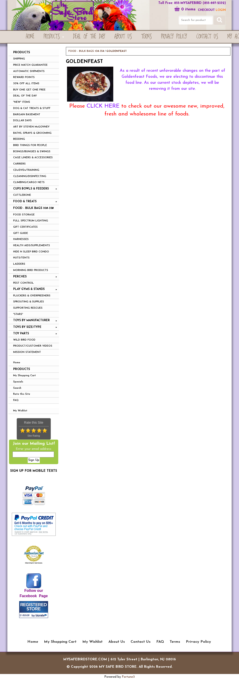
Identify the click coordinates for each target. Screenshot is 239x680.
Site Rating (34, 435)
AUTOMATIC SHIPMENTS (29, 71)
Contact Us (207, 36)
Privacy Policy (174, 36)
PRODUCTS (52, 36)
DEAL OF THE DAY (25, 96)
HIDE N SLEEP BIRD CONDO (31, 252)
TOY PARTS (21, 333)
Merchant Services (33, 563)
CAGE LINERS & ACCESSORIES (33, 157)
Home (30, 36)
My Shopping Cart (24, 375)
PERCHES (20, 276)
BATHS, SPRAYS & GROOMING (32, 133)
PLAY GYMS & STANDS (29, 289)
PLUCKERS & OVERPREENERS (31, 296)
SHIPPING (19, 59)
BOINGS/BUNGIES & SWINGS (31, 151)
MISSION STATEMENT (27, 352)
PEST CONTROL (23, 283)
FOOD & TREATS (25, 201)
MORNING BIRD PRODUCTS (30, 270)
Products (21, 369)
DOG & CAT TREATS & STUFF (31, 108)
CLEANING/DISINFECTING (29, 176)
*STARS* (18, 314)
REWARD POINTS (24, 77)
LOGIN (221, 10)
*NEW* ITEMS (21, 102)
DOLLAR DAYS (22, 120)
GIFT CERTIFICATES (25, 227)
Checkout (206, 10)
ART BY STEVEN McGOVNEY (31, 127)
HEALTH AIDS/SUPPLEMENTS (31, 245)
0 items (185, 9)
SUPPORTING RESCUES (28, 308)
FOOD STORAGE (24, 215)
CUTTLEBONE (22, 195)
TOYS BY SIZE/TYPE (27, 327)
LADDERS (19, 264)
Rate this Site (21, 394)
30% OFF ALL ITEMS (26, 83)
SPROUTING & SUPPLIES (28, 302)
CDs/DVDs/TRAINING (26, 170)
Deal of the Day (89, 36)
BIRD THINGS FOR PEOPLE (30, 145)
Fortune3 (128, 677)
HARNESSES (21, 239)
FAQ (15, 400)
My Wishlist (20, 411)
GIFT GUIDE (20, 233)
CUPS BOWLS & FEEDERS (31, 188)
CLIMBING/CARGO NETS (29, 182)
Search (17, 388)
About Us (123, 36)
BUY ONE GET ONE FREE (29, 90)
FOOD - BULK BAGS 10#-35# (33, 208)
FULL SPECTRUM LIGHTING (30, 221)
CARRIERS (19, 164)
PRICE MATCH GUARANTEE (30, 65)
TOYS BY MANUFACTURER (31, 320)
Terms (146, 36)
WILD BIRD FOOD (24, 340)
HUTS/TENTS (21, 258)
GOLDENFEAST (116, 51)
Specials (18, 382)
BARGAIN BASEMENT (26, 114)
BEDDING (19, 139)
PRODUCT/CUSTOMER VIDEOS (32, 346)
